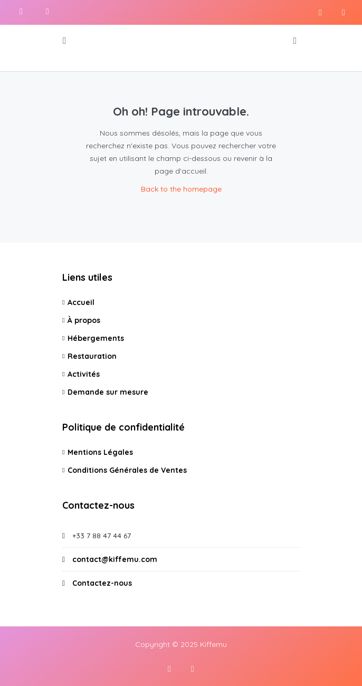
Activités (84, 374)
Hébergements (96, 338)
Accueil (81, 302)
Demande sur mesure (108, 392)
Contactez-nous (102, 583)
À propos (84, 320)
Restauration (92, 356)
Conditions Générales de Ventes (127, 470)
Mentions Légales (100, 452)
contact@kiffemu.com (114, 559)
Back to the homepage (181, 189)
